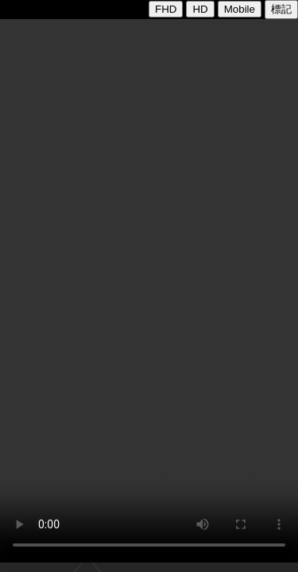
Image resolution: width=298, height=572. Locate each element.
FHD (165, 9)
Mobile (239, 9)
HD (199, 9)
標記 (281, 9)
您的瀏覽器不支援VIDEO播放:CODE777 (149, 290)
